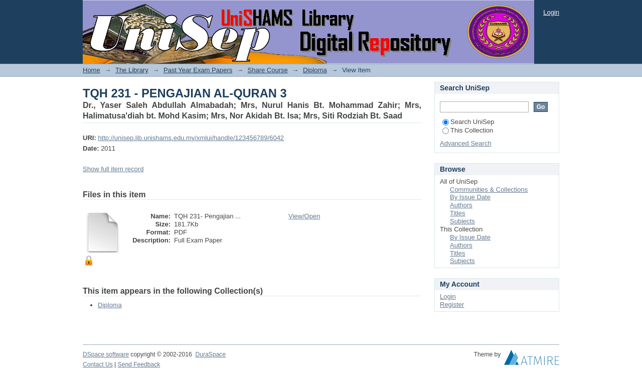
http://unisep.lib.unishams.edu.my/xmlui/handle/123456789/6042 (191, 138)
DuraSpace (210, 354)
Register (452, 304)
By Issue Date (470, 197)
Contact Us (98, 364)
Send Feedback (139, 364)
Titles (457, 213)
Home (91, 70)
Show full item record (113, 169)
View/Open (304, 216)
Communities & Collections (489, 189)
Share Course (268, 70)
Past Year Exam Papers (198, 70)
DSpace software (106, 354)
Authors (461, 205)
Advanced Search (466, 143)
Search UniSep (468, 122)
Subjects (462, 221)
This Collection (467, 130)
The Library (131, 70)
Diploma (315, 70)
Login (551, 12)
